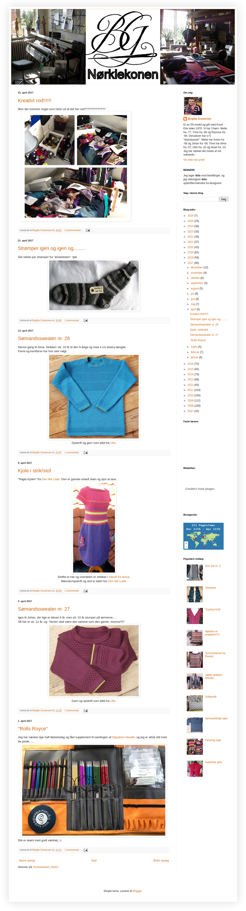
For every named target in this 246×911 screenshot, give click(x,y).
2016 (191, 363)
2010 (191, 395)
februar (195, 352)
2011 (191, 390)
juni (193, 299)
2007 (191, 411)
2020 (191, 247)
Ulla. (113, 443)
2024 (191, 226)
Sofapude (210, 696)
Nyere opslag (27, 860)
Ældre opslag (161, 860)
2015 (191, 369)
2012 (191, 384)
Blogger (137, 891)
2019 (191, 252)
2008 (191, 405)
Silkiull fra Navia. (119, 577)
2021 (191, 241)
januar (195, 357)
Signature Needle (123, 737)
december (197, 267)
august (195, 288)
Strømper (210, 587)
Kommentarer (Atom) (45, 867)
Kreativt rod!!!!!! (34, 100)
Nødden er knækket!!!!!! (212, 633)
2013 (191, 379)
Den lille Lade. (50, 479)
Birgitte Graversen (199, 118)
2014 (191, 374)
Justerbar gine (213, 762)
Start (94, 860)
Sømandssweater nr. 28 (44, 338)
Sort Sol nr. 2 (213, 566)
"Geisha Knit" (213, 609)
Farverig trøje (213, 740)
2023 (191, 231)
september (197, 283)
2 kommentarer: (73, 230)
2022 (191, 236)
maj (193, 304)
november (197, 272)
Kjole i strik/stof (34, 470)
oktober (195, 278)
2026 (191, 215)
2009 (191, 400)
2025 (191, 221)
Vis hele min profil (194, 159)
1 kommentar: (72, 320)
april (194, 309)
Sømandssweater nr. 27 (44, 609)
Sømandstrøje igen (216, 718)
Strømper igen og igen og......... (52, 248)
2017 (191, 263)
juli (193, 293)
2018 (191, 257)
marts (194, 346)
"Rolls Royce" (33, 728)
